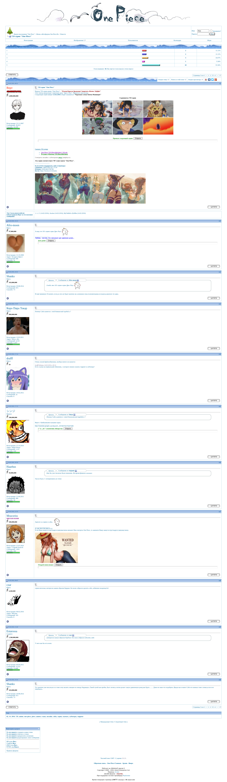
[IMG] (9, 745)
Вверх (131, 763)
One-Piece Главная (114, 763)
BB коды (10, 741)
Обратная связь (100, 763)
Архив (124, 763)
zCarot (117, 772)
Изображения (78, 40)
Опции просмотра (194, 79)
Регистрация (28, 40)
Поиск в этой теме (177, 79)
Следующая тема (121, 722)
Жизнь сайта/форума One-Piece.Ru (47, 34)
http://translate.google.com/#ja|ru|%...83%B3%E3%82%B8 (54, 426)
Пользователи (133, 40)
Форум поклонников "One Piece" (24, 34)
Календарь (177, 40)
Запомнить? (215, 31)
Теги (7, 713)
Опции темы (162, 79)
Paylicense (126, 775)
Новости (63, 34)
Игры (209, 40)
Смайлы (9, 743)
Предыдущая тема (106, 722)
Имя (193, 31)
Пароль (194, 34)
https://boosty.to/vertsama (48, 171)
